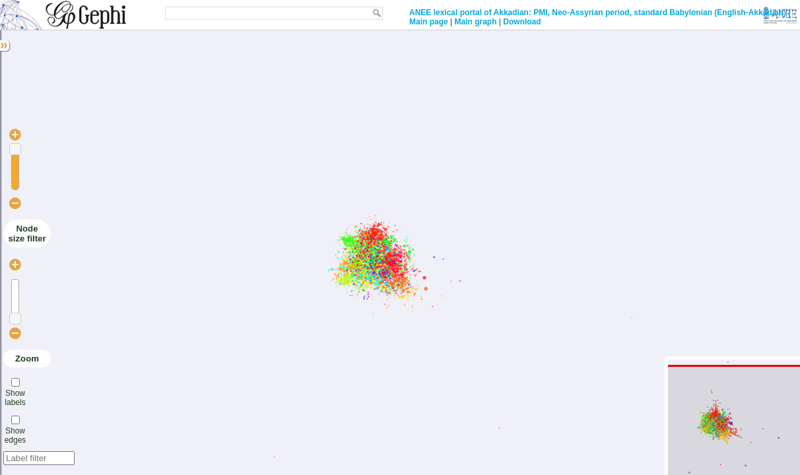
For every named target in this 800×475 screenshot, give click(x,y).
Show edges (15, 435)
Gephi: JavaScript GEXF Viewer (64, 15)
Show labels (15, 398)
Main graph (475, 21)
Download (522, 21)
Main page (428, 21)
